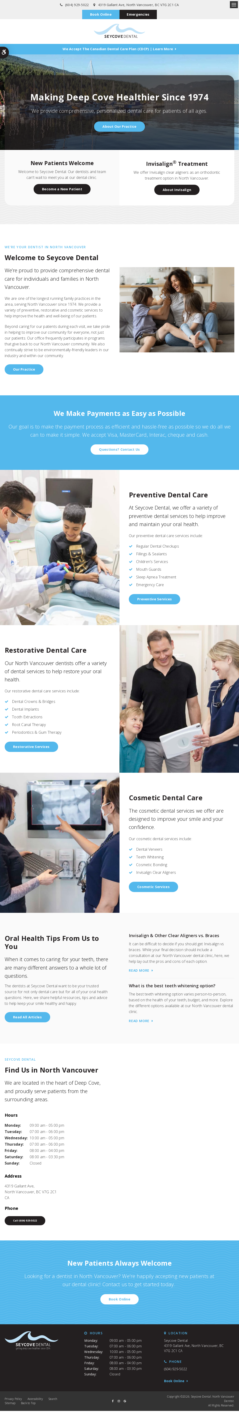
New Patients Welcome (62, 164)
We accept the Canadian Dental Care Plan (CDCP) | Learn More (118, 50)
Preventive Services (154, 600)
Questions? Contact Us (119, 450)
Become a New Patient (62, 190)
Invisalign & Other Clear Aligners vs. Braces (174, 936)
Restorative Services (31, 748)
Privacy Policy (13, 1401)
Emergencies (138, 15)
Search (52, 1401)
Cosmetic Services (153, 887)
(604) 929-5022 (77, 5)
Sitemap (10, 1405)
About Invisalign (177, 190)
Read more (139, 971)
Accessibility (35, 1401)
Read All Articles (27, 1018)
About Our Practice (119, 127)
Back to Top (28, 1405)
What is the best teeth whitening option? (172, 987)
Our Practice (24, 370)
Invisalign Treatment (177, 164)
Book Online (99, 15)
